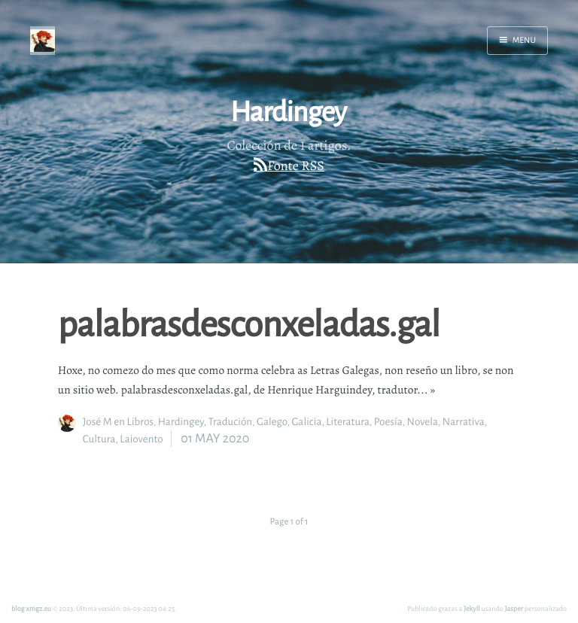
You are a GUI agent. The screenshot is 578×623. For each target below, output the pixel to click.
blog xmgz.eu (31, 608)
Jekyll (472, 608)
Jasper (514, 608)
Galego (272, 422)
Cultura (99, 439)
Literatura (348, 422)
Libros (140, 422)
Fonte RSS (295, 166)
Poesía (388, 422)
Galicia (306, 422)
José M (97, 422)
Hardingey (181, 422)
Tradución (230, 422)
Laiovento (141, 439)
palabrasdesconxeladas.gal (249, 323)
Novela (422, 422)
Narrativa (464, 422)
